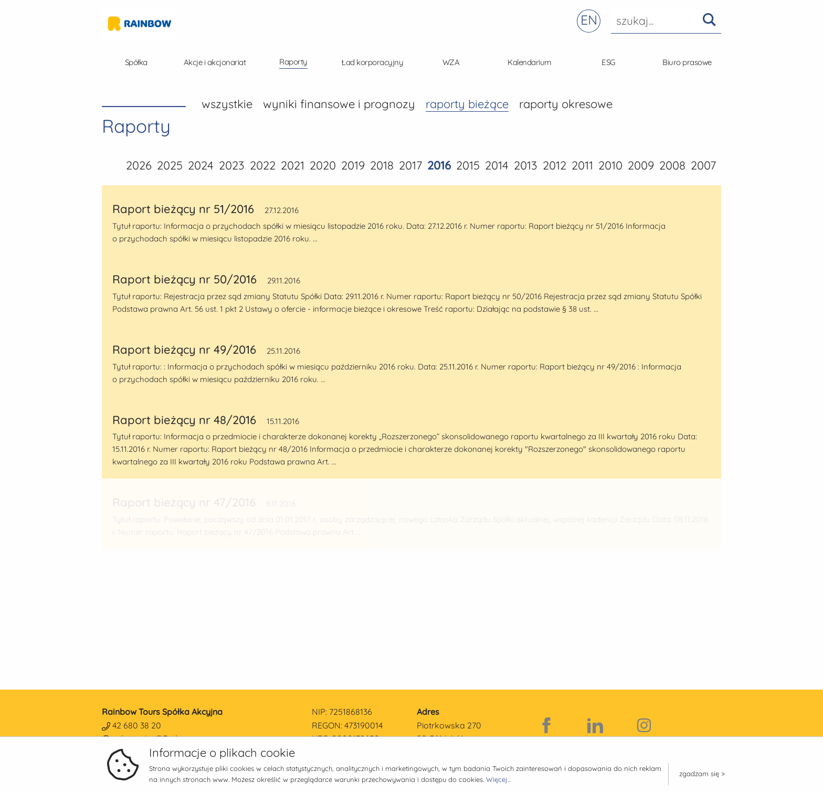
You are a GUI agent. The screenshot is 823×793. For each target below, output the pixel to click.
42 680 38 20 (136, 725)
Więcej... (498, 779)
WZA (451, 62)
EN (589, 20)
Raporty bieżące (467, 104)
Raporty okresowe (566, 104)
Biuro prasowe (687, 62)
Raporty (293, 62)
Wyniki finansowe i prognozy (339, 104)
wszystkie (227, 104)
